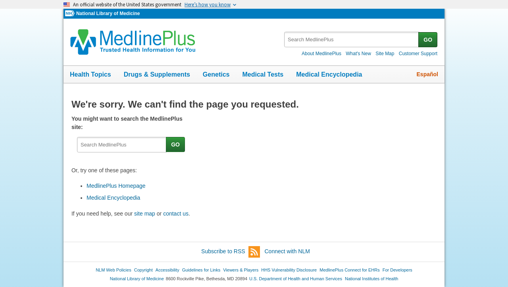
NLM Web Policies (113, 270)
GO (427, 40)
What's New (358, 53)
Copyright (143, 270)
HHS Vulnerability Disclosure (289, 270)
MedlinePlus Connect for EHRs (349, 270)
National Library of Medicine (108, 13)
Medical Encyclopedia (329, 74)
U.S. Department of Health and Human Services (295, 278)
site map (144, 213)
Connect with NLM (287, 251)
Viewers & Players (240, 270)
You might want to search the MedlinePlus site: (127, 123)
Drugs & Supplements (157, 74)
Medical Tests (262, 74)
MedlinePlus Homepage (116, 186)
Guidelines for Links (201, 270)
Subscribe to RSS (230, 252)
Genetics (216, 74)
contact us (176, 213)
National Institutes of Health (371, 278)
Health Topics (90, 74)
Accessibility (167, 270)
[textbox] (351, 39)
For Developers (397, 270)
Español (427, 74)
